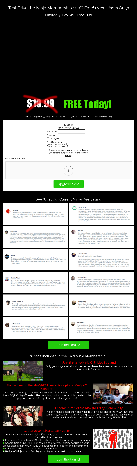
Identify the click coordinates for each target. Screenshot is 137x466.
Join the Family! (68, 345)
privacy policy (70, 153)
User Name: (52, 131)
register (76, 128)
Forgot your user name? (57, 146)
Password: (51, 135)
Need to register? (54, 142)
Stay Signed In (55, 138)
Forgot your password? (57, 144)
